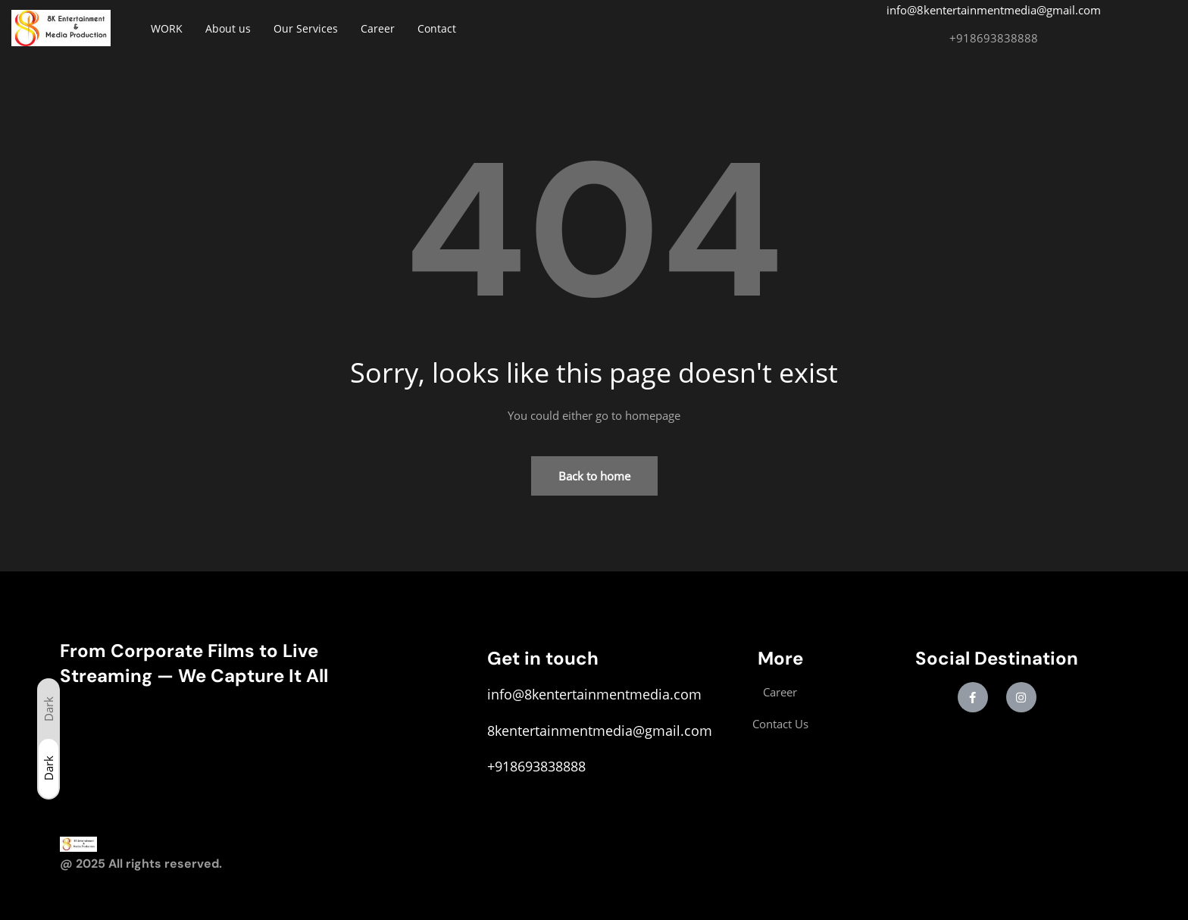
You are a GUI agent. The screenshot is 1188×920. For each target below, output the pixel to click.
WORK (167, 28)
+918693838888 (993, 37)
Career (378, 28)
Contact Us (780, 723)
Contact (436, 28)
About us (228, 28)
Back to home (594, 475)
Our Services (306, 28)
